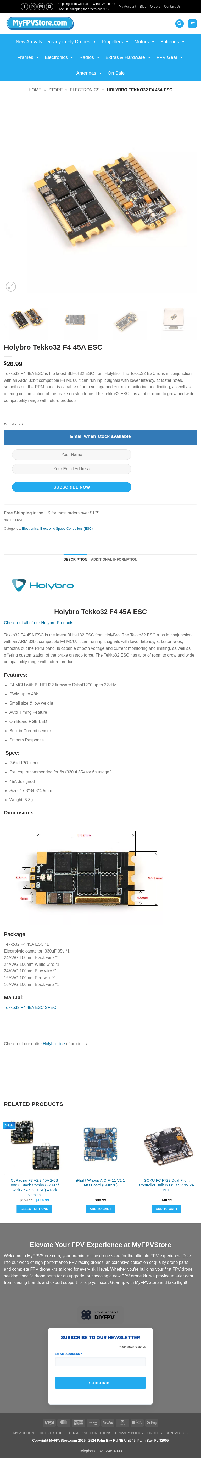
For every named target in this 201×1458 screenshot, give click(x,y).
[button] (179, 23)
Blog (143, 6)
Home (35, 90)
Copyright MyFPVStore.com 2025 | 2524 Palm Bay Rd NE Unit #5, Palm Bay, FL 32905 (100, 1440)
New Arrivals (29, 41)
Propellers (115, 42)
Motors (145, 42)
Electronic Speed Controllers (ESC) (66, 529)
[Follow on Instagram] (33, 6)
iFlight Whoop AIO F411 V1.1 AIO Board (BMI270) (100, 1182)
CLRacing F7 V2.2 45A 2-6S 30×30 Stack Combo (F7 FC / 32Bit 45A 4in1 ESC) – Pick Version (34, 1187)
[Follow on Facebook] (24, 6)
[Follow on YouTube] (49, 6)
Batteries (172, 42)
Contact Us (172, 6)
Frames (28, 57)
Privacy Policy (129, 1433)
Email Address (69, 1354)
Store (55, 90)
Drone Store (52, 1433)
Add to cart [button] (100, 1208)
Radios (89, 57)
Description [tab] (75, 559)
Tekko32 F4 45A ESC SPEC (30, 1007)
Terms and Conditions (90, 1433)
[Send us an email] (41, 6)
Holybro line (54, 1044)
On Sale (116, 73)
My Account (127, 6)
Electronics (59, 57)
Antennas (89, 73)
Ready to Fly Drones (71, 42)
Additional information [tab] (114, 559)
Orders (155, 6)
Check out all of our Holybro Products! (39, 623)
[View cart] (192, 23)
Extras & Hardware (128, 57)
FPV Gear (170, 57)
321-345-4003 (110, 1451)
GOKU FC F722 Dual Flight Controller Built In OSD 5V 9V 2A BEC (166, 1185)
